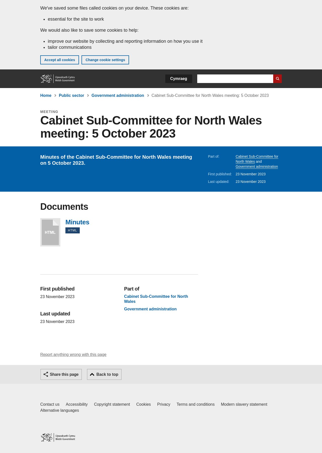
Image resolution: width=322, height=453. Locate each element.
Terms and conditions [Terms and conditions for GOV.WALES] (196, 404)
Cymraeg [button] (178, 78)
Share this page (64, 374)
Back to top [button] (107, 374)
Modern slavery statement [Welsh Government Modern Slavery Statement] (244, 404)
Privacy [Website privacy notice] (163, 404)
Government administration (118, 95)
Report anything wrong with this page (73, 354)
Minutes (50, 232)
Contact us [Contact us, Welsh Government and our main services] (49, 404)
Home (45, 95)
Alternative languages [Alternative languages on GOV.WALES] (59, 410)
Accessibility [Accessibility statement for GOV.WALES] (77, 404)
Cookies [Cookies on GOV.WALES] (143, 404)
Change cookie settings (105, 60)
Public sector (71, 95)
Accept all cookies (59, 60)
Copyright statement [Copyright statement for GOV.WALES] (112, 404)
